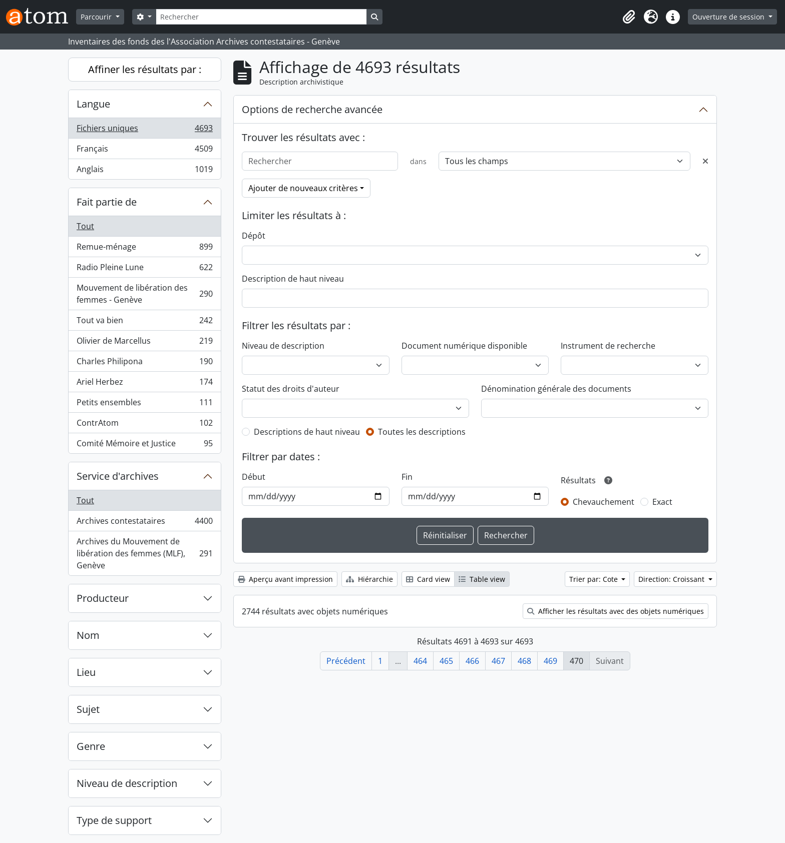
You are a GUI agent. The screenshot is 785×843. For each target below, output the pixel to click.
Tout (85, 226)
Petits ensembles (144, 404)
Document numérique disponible (464, 345)
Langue (93, 104)
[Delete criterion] (705, 161)
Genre (91, 746)
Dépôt (253, 235)
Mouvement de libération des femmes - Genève (144, 293)
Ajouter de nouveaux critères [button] (303, 188)
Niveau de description (127, 783)
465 (446, 660)
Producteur (103, 598)
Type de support (114, 820)
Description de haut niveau (293, 278)
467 (498, 660)
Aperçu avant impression (285, 579)
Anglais (144, 171)
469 (550, 660)
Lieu (86, 672)
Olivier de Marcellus (144, 343)
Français (144, 151)
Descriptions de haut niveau (307, 431)
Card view (428, 579)
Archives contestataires (144, 523)
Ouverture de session (729, 17)
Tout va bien (144, 322)
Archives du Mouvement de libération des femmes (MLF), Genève (144, 553)
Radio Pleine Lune (144, 269)
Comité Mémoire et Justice (144, 445)
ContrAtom (144, 425)
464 (420, 660)
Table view (482, 579)
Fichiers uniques (144, 130)
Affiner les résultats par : (144, 69)
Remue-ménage (144, 249)
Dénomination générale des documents (556, 388)
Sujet (88, 709)
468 (524, 660)
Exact (662, 501)
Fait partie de (107, 202)
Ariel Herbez (144, 384)
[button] (629, 17)
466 (472, 660)
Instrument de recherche (608, 345)
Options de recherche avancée (312, 109)
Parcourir (97, 17)
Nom (88, 635)
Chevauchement (603, 501)
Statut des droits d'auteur (290, 388)
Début (253, 476)
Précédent (345, 660)
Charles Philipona (144, 363)
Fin (407, 476)
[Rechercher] (261, 17)
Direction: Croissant (672, 579)
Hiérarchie (369, 579)
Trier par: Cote (594, 579)
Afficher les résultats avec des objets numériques (615, 611)
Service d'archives (118, 476)
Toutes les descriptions (422, 431)
